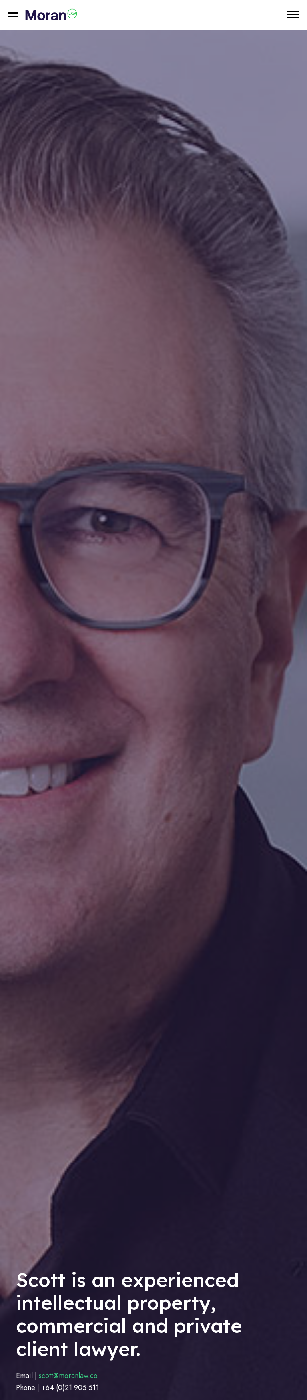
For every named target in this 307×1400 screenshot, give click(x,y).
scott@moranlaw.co (68, 1375)
